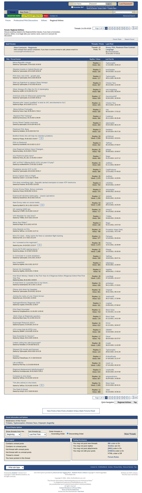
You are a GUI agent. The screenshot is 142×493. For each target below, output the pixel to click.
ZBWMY (21, 331)
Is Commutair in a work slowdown (26, 256)
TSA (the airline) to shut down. (25, 383)
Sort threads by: (34, 431)
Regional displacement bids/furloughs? (28, 369)
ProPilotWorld (102, 467)
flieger (21, 104)
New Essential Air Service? (23, 336)
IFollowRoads (23, 358)
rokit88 (21, 91)
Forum (12, 12)
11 (129, 28)
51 (99, 383)
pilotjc (21, 151)
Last (135, 28)
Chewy (21, 191)
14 (99, 210)
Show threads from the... (16, 431)
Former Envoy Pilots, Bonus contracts (28, 189)
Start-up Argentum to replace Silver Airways (30, 82)
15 (99, 163)
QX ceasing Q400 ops (21, 209)
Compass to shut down (22, 376)
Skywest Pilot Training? (22, 116)
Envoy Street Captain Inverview (25, 122)
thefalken (22, 131)
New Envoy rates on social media (26, 202)
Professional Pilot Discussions (26, 20)
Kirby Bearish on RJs (21, 229)
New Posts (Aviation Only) (67, 411)
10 (99, 376)
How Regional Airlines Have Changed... (28, 149)
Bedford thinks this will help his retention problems (33, 136)
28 (99, 276)
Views (98, 59)
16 (99, 323)
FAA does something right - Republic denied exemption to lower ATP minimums (44, 182)
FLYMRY (22, 211)
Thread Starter (16, 59)
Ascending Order (57, 434)
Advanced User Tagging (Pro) (62, 473)
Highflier (21, 264)
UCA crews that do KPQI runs (24, 329)
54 (99, 203)
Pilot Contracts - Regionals (25, 48)
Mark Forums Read (87, 411)
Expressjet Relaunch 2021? (24, 323)
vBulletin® (15, 473)
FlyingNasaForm (24, 311)
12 (99, 390)
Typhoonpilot (23, 64)
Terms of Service (128, 467)
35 (99, 176)
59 (99, 136)
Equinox (21, 324)
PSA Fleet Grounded (21, 309)
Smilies (111, 446)
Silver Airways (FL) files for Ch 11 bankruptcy (31, 89)
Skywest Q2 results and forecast (26, 349)
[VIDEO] (111, 451)
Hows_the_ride (24, 158)
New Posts (24, 12)
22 (99, 250)
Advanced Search (129, 16)
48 (99, 343)
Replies (92, 59)
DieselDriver (23, 198)
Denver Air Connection (22, 269)
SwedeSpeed (23, 284)
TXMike (21, 218)
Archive (110, 467)
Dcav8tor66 (22, 144)
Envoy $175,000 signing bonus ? (26, 249)
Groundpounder (24, 371)
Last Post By (110, 59)
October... (17, 356)
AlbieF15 (22, 205)
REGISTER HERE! (14, 16)
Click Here (81, 491)
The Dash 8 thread (20, 389)
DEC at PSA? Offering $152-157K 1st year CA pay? (33, 162)
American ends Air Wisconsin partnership (29, 96)
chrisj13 (21, 391)
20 (99, 150)
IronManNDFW (24, 164)
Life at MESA (18, 363)
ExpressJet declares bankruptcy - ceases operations (33, 196)
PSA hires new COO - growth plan (26, 76)
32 (99, 290)
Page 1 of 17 (99, 28)
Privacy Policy (118, 467)
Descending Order (75, 434)
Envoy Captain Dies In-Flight (24, 176)
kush (20, 298)
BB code (111, 443)
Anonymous (23, 118)
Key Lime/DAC (19, 262)
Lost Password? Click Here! (32, 16)
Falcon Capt (23, 111)
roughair (21, 304)
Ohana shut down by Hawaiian (25, 289)
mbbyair (21, 338)
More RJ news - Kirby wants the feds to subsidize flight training (38, 236)
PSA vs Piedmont (20, 142)
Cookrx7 (22, 178)
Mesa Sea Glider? (20, 222)
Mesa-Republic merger (22, 63)
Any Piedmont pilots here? (23, 156)
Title (7, 59)
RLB (20, 238)
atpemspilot (22, 124)
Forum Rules (113, 457)
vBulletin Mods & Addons (80, 473)
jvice (20, 245)
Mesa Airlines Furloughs (23, 109)
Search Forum (129, 39)
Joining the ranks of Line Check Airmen (28, 296)
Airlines (44, 20)
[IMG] (110, 448)
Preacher (22, 184)
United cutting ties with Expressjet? (27, 343)
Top (135, 402)
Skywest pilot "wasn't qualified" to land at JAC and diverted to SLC (39, 102)
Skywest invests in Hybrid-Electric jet (27, 69)
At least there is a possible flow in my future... (31, 283)
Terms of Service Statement (70, 490)
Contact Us (54, 16)
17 (99, 96)
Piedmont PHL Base (21, 129)
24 (99, 363)
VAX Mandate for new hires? (24, 216)
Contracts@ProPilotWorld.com (24, 51)
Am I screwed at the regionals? (25, 242)
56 (99, 243)
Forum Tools (117, 39)
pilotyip (21, 251)
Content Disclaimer (65, 488)
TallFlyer (22, 231)
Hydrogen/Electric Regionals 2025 (26, 303)
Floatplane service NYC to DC (25, 169)
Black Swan (23, 318)
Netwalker (22, 344)
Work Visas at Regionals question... (27, 316)
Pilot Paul (22, 364)
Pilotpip (21, 139)
